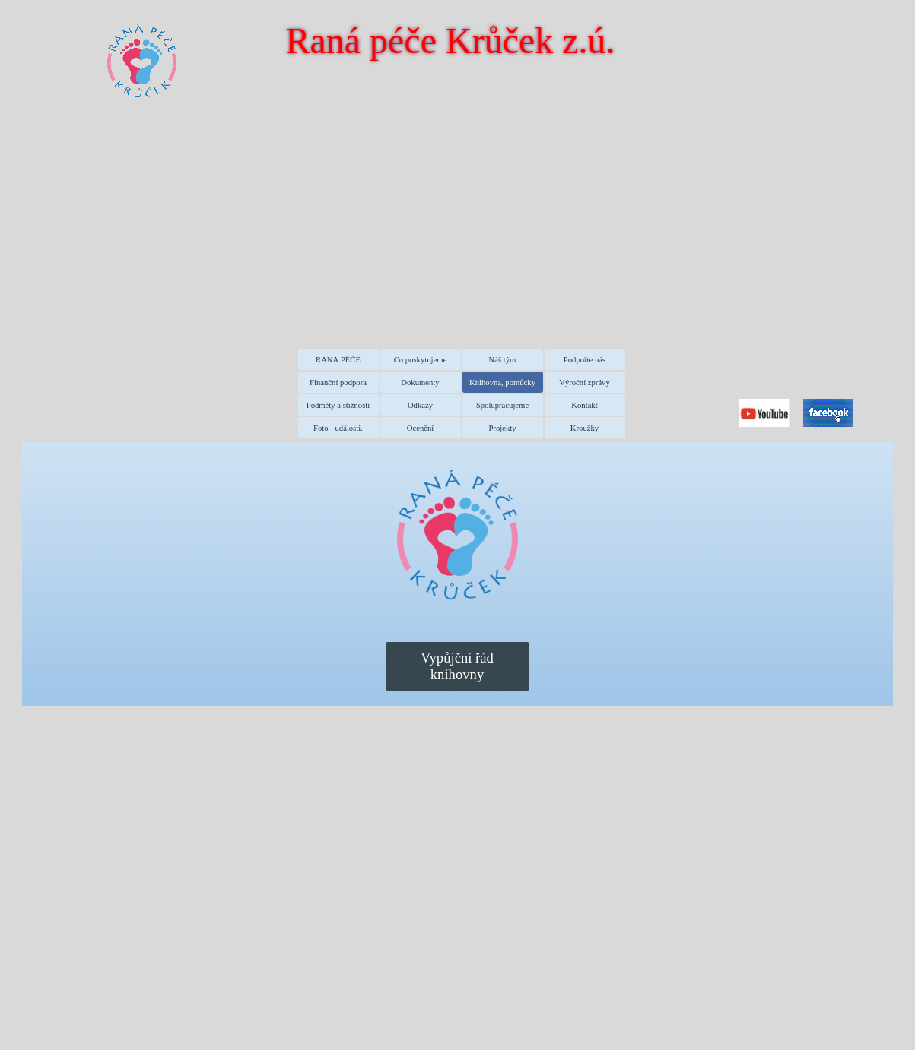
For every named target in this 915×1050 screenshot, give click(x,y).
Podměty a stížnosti (338, 405)
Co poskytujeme (420, 360)
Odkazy (420, 405)
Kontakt (584, 405)
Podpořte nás (584, 360)
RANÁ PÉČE (338, 360)
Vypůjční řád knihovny (457, 666)
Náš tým (502, 360)
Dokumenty (420, 382)
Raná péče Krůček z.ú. (450, 41)
